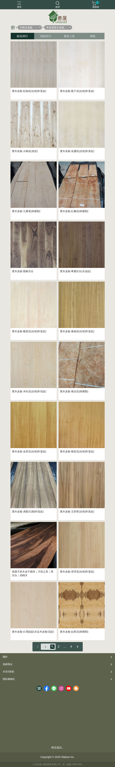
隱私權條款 (9, 679)
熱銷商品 (7, 664)
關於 (5, 656)
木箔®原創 (8, 671)
